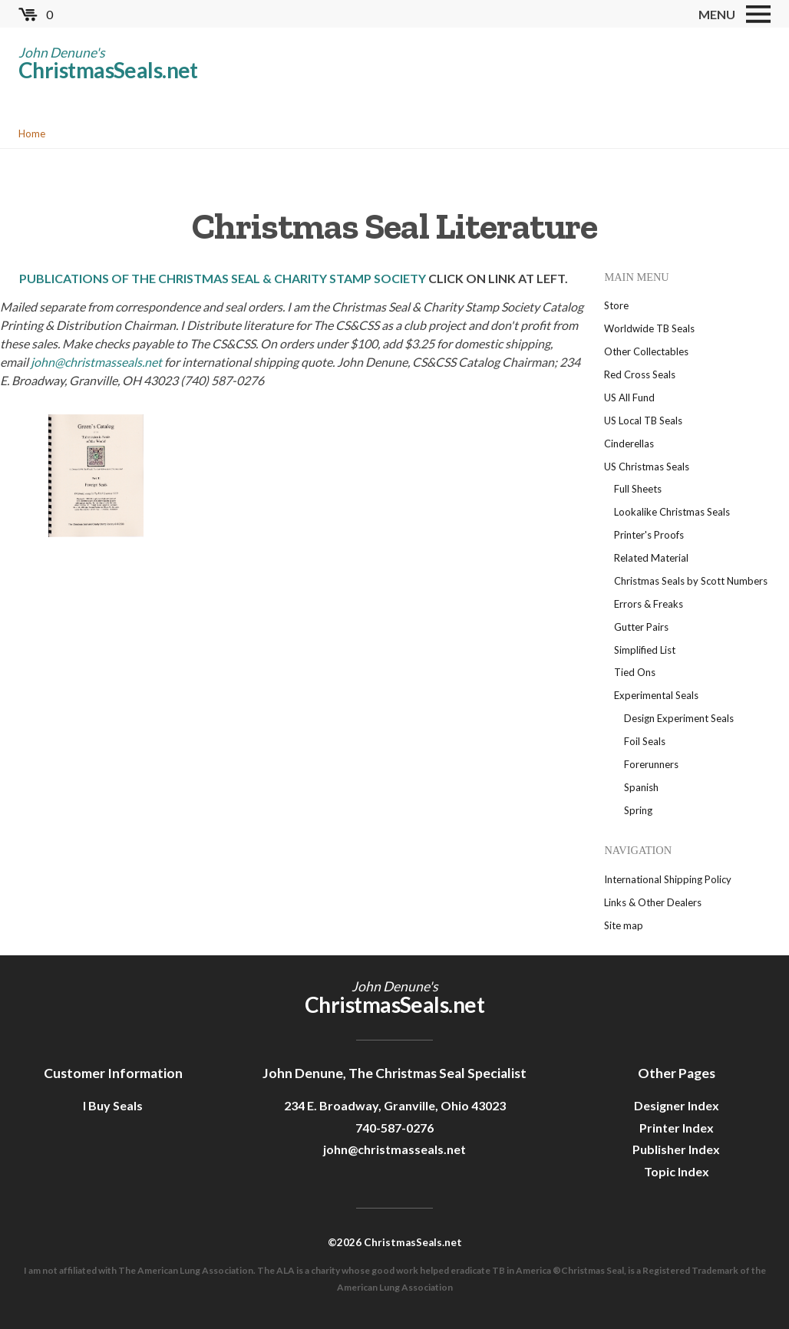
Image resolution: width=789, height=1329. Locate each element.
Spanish (641, 787)
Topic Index (676, 1171)
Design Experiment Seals (679, 718)
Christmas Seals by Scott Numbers (691, 581)
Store (616, 305)
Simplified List (644, 650)
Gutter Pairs (641, 627)
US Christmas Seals (646, 466)
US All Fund (629, 397)
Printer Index (676, 1127)
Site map (623, 925)
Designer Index (676, 1105)
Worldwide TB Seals (649, 328)
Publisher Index (676, 1149)
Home (31, 133)
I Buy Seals (113, 1105)
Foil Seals (644, 741)
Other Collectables (646, 351)
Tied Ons (634, 672)
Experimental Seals (656, 695)
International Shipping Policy (667, 879)
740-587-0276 (394, 1127)
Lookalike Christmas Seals (672, 512)
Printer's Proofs (649, 535)
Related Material (651, 558)
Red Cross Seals (639, 374)
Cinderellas (629, 443)
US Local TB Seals (643, 420)
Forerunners (651, 764)
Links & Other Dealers (653, 902)
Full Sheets (638, 489)
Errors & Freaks (648, 604)
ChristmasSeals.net (108, 70)
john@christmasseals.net (96, 362)
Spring (638, 810)
